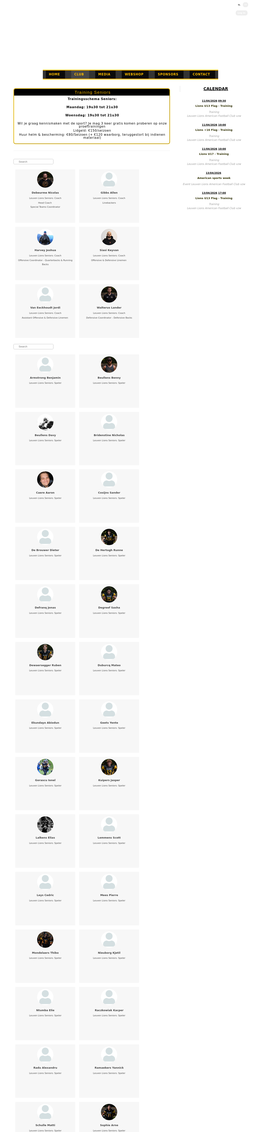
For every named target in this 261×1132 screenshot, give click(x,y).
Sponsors (168, 74)
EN (245, 5)
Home (54, 74)
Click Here (150, 1115)
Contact (201, 74)
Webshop (134, 74)
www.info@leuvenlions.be (45, 1110)
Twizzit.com (153, 1110)
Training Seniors (93, 92)
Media (104, 74)
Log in (242, 13)
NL (239, 5)
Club (79, 74)
